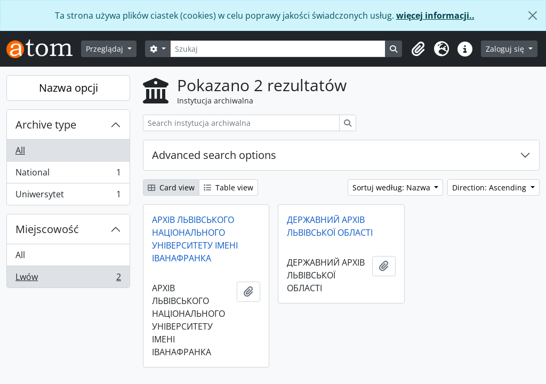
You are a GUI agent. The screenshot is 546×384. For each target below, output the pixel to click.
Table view (228, 187)
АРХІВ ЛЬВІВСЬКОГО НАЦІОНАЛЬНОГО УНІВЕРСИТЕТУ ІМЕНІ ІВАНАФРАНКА (195, 239)
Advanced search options (214, 155)
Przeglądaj (105, 49)
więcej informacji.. (435, 15)
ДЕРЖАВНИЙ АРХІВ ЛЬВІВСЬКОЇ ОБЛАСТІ (330, 226)
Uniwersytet (68, 196)
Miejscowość (47, 229)
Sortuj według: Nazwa (392, 187)
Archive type (45, 124)
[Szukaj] (278, 49)
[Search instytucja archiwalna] (241, 123)
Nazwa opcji (68, 88)
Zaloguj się (506, 49)
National (68, 174)
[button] (418, 49)
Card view (171, 187)
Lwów (68, 278)
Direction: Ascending (490, 187)
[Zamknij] (532, 15)
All (20, 150)
